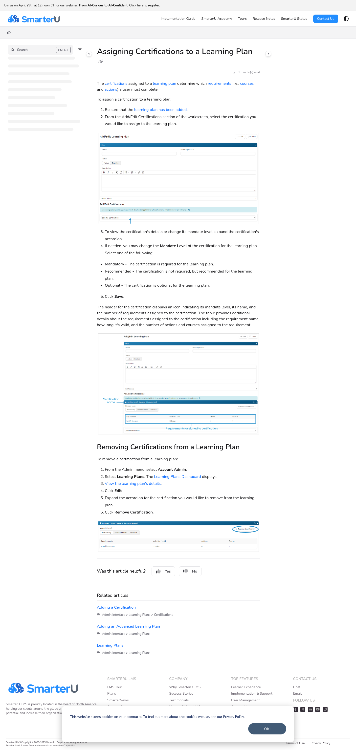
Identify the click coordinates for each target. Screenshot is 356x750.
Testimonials (179, 700)
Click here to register (144, 5)
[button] (40, 50)
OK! (267, 729)
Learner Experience (246, 687)
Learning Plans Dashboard (177, 476)
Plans (111, 693)
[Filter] (80, 50)
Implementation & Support (251, 693)
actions (111, 89)
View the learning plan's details (133, 483)
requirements (219, 83)
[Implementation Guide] (178, 18)
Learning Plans (110, 645)
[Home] (9, 32)
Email (297, 693)
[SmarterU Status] (294, 18)
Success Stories (181, 693)
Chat (296, 687)
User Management (245, 700)
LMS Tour (114, 687)
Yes (163, 571)
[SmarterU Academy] (216, 18)
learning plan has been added (160, 109)
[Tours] (242, 18)
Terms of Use (295, 743)
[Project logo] (33, 19)
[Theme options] (346, 19)
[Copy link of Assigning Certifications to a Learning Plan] (101, 62)
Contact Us (325, 18)
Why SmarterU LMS (184, 687)
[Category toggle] (89, 54)
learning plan (164, 83)
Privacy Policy (320, 743)
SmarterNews (118, 700)
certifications (116, 83)
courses (247, 83)
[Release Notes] (264, 18)
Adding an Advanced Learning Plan (128, 626)
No (190, 571)
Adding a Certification (116, 607)
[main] (178, 350)
